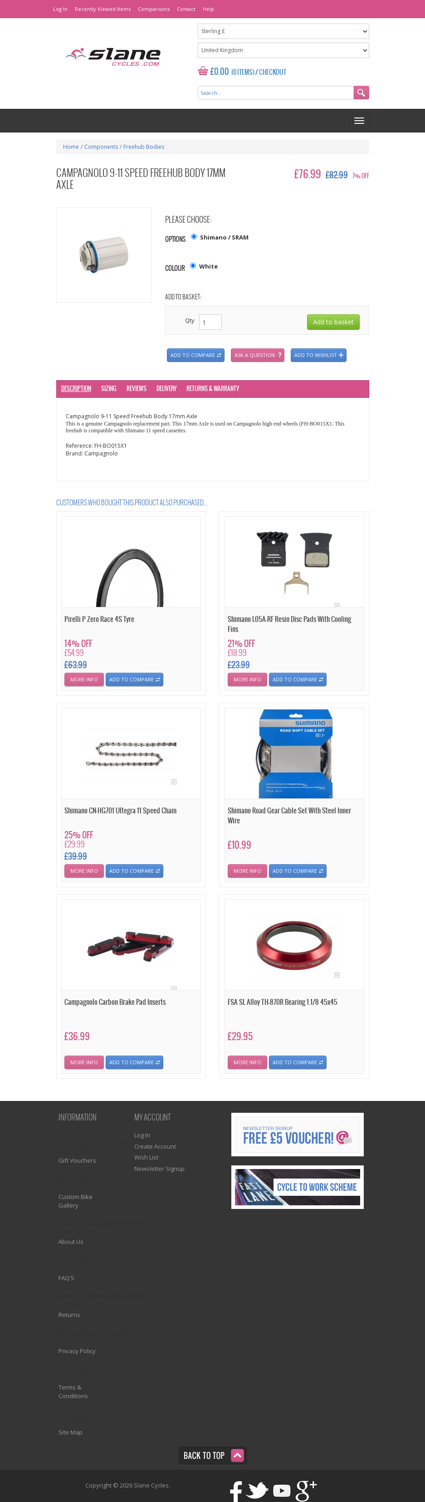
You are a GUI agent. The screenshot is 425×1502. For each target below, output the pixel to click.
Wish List (146, 1157)
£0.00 (219, 72)
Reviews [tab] (137, 389)
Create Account (155, 1146)
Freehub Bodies (143, 147)
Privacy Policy (77, 1351)
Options (175, 239)
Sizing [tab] (109, 389)
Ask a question (254, 355)
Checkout (272, 72)
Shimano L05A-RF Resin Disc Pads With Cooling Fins (289, 624)
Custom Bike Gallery (76, 1201)
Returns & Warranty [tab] (212, 389)
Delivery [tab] (166, 389)
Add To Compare (131, 679)
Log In (60, 8)
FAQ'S (66, 1278)
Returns (69, 1315)
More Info (84, 679)
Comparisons (154, 8)
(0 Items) (242, 72)
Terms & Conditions (73, 1391)
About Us (71, 1242)
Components (101, 147)
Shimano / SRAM (224, 237)
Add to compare (193, 355)
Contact (186, 8)
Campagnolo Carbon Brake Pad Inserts (115, 1002)
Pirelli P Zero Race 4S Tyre (99, 619)
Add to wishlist (315, 355)
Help (208, 8)
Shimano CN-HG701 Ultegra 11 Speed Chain (120, 811)
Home (71, 147)
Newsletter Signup (159, 1168)
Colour (175, 268)
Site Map (71, 1432)
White (208, 266)
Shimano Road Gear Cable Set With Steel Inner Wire (289, 815)
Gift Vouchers (77, 1160)
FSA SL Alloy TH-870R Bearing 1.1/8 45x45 (282, 1002)
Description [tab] (76, 389)
